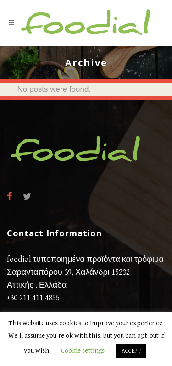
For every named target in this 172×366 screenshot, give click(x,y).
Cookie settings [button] (83, 351)
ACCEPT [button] (131, 351)
